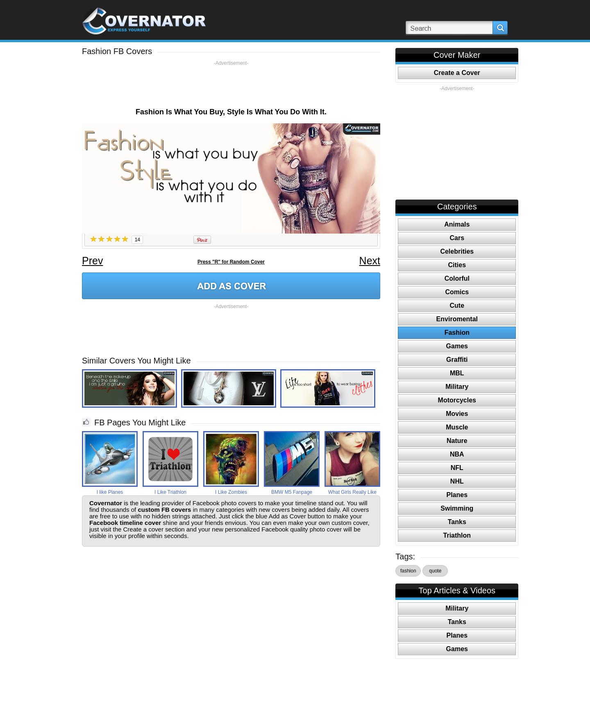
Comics (457, 291)
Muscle (457, 427)
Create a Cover (457, 72)
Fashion (457, 332)
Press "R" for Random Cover (231, 262)
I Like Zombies (231, 492)
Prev (92, 260)
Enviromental (457, 319)
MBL (457, 373)
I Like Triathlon (170, 492)
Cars (457, 237)
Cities (457, 264)
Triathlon (457, 535)
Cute (457, 305)
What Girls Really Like (352, 492)
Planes (457, 494)
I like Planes (110, 492)
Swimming (456, 508)
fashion (408, 571)
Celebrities (457, 251)
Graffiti (456, 359)
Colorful (457, 278)
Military (456, 386)
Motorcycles (457, 400)
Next (369, 260)
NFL (457, 467)
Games (457, 346)
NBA (457, 454)
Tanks (457, 521)
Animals (457, 224)
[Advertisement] (231, 84)
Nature (457, 440)
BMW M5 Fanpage (291, 492)
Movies (457, 413)
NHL (457, 481)
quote (435, 571)
